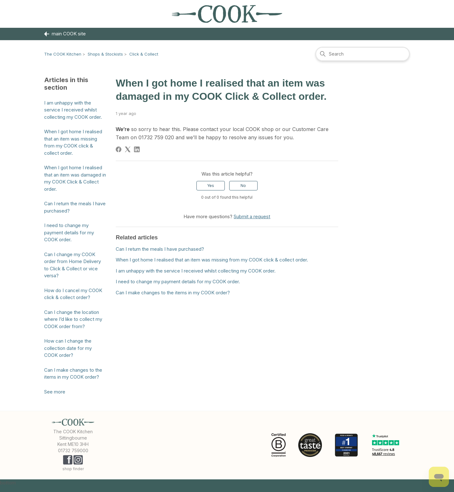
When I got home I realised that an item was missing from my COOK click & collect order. (73, 142)
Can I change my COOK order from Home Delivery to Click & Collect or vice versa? (72, 265)
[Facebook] (118, 149)
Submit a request (252, 216)
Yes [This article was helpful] (210, 185)
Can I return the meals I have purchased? (75, 207)
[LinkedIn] (137, 149)
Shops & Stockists (105, 54)
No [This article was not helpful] (243, 185)
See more (54, 392)
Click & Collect (143, 54)
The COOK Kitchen (62, 54)
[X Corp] (128, 149)
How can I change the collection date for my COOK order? (68, 348)
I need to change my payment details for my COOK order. (69, 232)
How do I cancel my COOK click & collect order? (73, 294)
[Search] (362, 54)
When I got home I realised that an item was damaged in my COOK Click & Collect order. (75, 178)
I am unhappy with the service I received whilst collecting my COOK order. (73, 110)
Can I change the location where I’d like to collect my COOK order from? (73, 319)
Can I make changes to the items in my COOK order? (73, 373)
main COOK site (65, 34)
